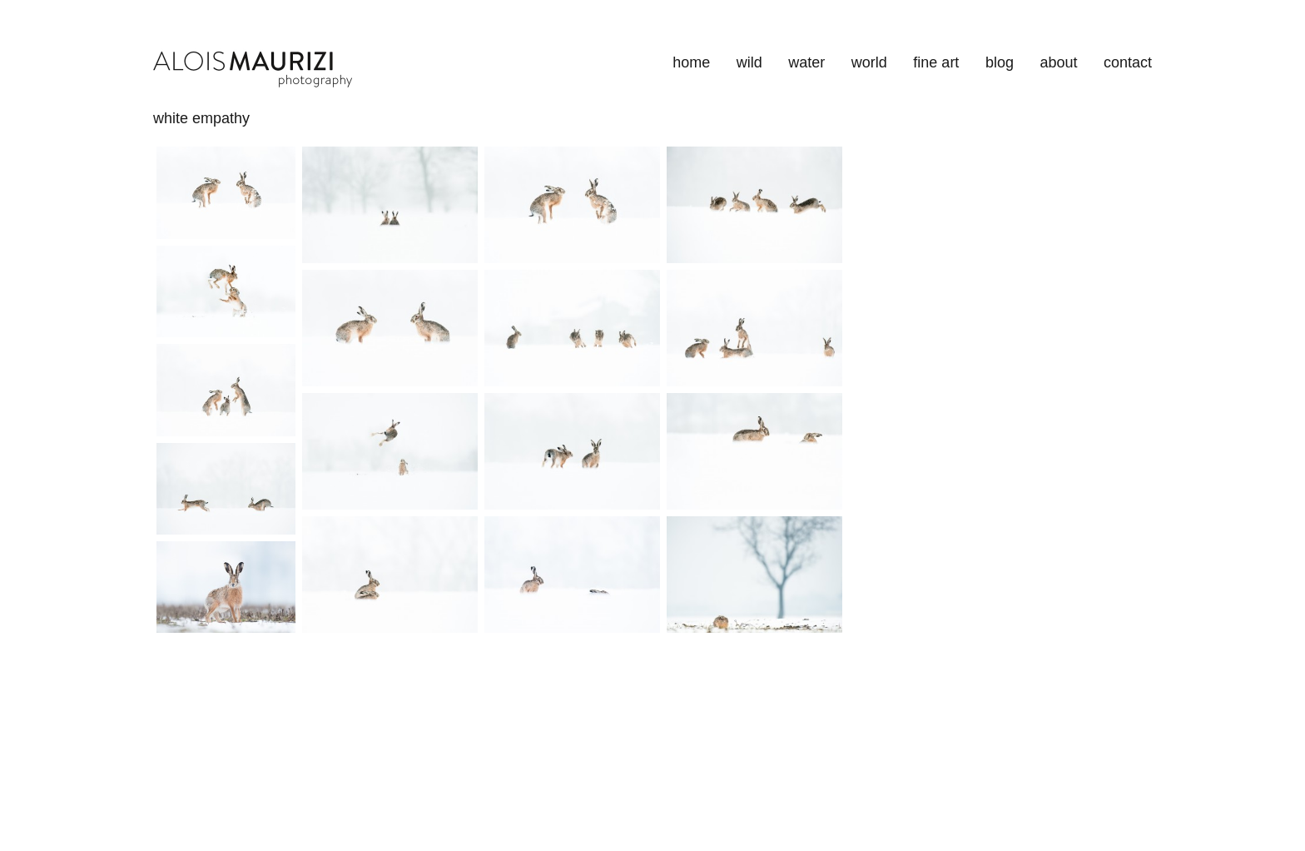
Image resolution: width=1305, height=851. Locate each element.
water (806, 62)
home (691, 62)
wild (749, 62)
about (1058, 62)
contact (1128, 62)
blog (999, 62)
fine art (936, 62)
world (869, 62)
